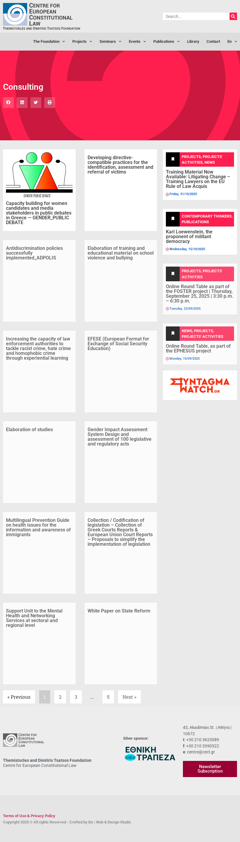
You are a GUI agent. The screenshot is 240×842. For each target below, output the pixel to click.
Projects (82, 41)
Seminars (110, 41)
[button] (8, 102)
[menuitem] (232, 42)
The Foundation (49, 41)
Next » (129, 697)
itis (90, 822)
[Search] (233, 16)
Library (193, 41)
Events (137, 41)
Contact (213, 41)
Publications (166, 41)
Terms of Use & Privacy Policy (29, 816)
